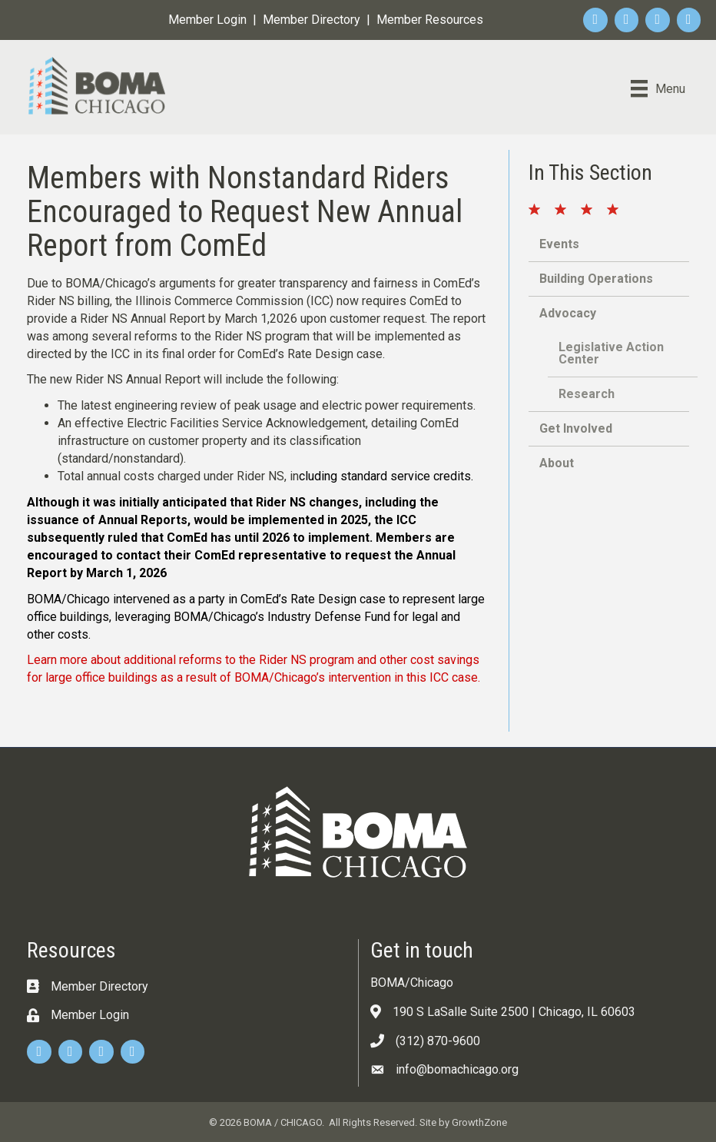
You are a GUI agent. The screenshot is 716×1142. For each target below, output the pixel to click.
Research (587, 394)
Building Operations (596, 278)
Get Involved (575, 428)
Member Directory (311, 19)
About (556, 463)
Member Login (207, 19)
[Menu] (658, 88)
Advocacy (567, 313)
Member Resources (429, 19)
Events (559, 244)
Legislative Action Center (611, 353)
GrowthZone (479, 1122)
